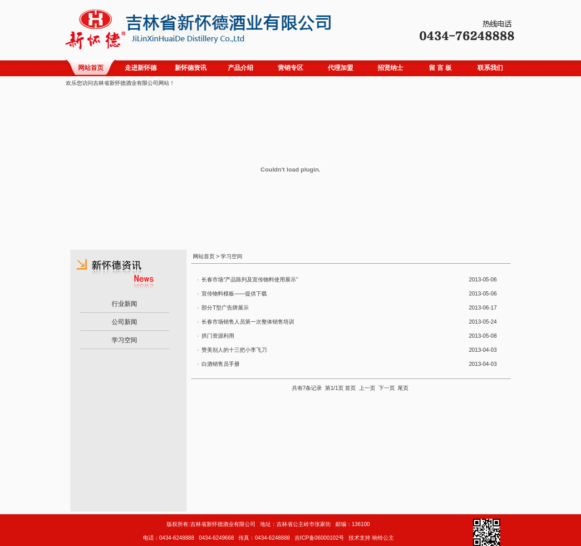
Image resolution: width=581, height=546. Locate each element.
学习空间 (124, 340)
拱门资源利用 (218, 336)
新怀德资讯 (191, 67)
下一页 (387, 388)
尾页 (403, 388)
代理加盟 (340, 67)
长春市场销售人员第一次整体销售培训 (248, 322)
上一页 (367, 388)
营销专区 (290, 67)
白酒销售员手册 (221, 364)
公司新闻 (124, 321)
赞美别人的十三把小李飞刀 (234, 350)
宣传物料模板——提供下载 (234, 293)
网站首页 (90, 67)
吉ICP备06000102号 (319, 538)
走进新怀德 (141, 67)
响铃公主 (383, 538)
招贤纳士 (390, 67)
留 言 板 (440, 67)
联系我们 (490, 67)
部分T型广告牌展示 (225, 308)
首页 (350, 388)
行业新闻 (124, 303)
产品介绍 (240, 67)
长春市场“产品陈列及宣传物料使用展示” (250, 279)
